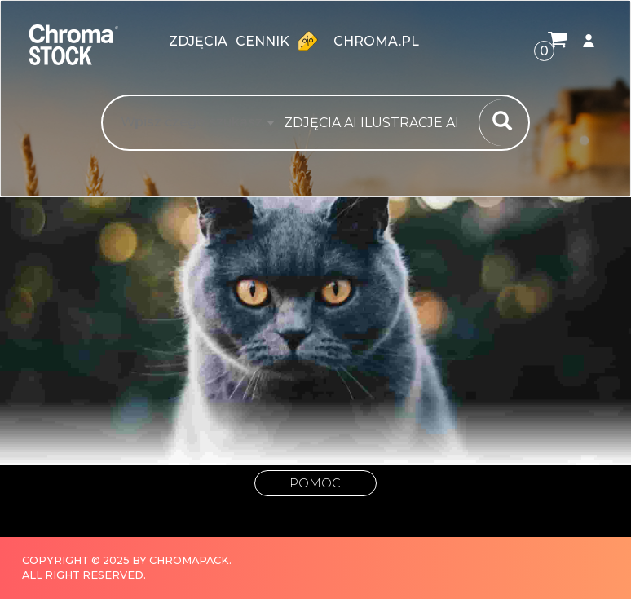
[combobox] (376, 123)
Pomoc (315, 483)
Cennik (280, 40)
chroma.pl (376, 41)
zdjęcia (198, 41)
